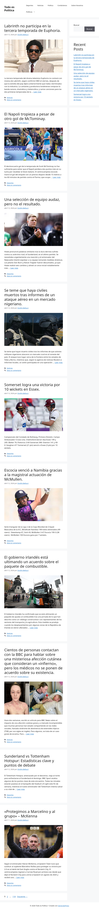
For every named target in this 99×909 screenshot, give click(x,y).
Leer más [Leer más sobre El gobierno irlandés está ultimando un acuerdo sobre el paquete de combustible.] (34, 627)
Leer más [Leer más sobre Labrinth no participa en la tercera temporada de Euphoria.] (37, 92)
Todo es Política (9, 8)
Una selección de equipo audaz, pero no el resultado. (32, 201)
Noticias (40, 5)
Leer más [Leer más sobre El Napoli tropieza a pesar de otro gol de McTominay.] (57, 177)
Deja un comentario (14, 100)
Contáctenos (62, 5)
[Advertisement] (84, 144)
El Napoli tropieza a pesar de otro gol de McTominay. (29, 116)
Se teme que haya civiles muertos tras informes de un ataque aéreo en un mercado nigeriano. (29, 297)
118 (14, 896)
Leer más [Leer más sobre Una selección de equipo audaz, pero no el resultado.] (14, 268)
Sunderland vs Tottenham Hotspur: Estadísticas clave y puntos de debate (29, 761)
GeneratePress (63, 906)
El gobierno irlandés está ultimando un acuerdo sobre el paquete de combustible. (31, 562)
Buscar (76, 25)
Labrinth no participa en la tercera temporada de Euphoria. (32, 28)
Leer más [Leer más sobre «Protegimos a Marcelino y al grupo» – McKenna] (20, 877)
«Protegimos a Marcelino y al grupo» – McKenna (29, 813)
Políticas (31, 12)
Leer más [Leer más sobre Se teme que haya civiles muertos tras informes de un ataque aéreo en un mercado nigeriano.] (59, 362)
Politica (50, 5)
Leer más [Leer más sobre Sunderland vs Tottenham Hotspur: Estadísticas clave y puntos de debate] (21, 789)
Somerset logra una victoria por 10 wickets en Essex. (32, 387)
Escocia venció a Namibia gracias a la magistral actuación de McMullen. (33, 475)
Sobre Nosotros (77, 5)
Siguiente (22, 896)
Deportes (29, 5)
